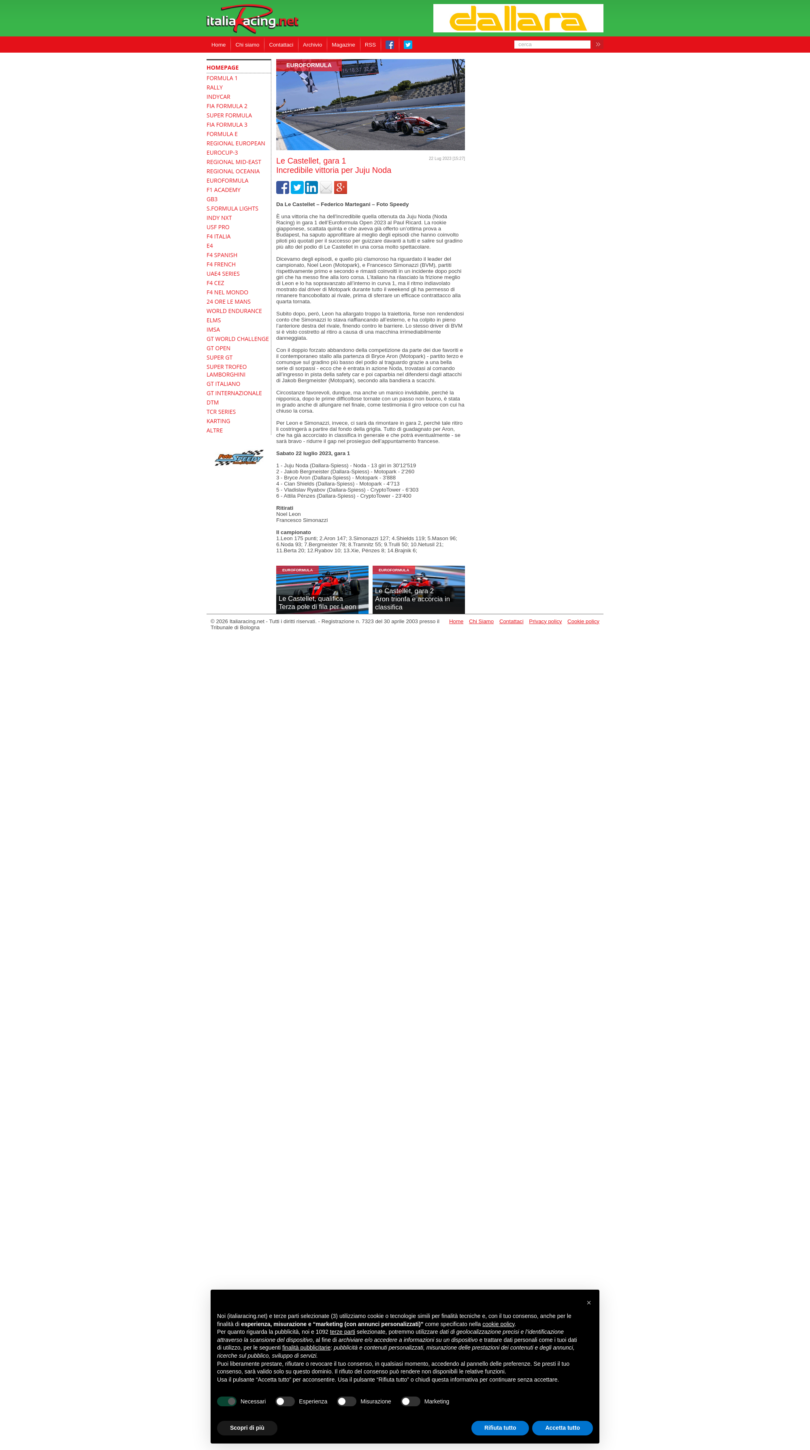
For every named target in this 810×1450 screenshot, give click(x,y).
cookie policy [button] (498, 1324)
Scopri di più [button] (247, 1427)
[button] (588, 1302)
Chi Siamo (481, 621)
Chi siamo (247, 45)
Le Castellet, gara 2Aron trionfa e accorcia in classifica (412, 599)
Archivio (312, 45)
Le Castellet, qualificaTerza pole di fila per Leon (317, 603)
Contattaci (281, 45)
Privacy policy (545, 621)
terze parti (342, 1332)
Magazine (343, 45)
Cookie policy (583, 621)
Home (218, 45)
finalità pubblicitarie (306, 1347)
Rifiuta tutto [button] (500, 1427)
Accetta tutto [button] (562, 1427)
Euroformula (309, 65)
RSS (370, 45)
